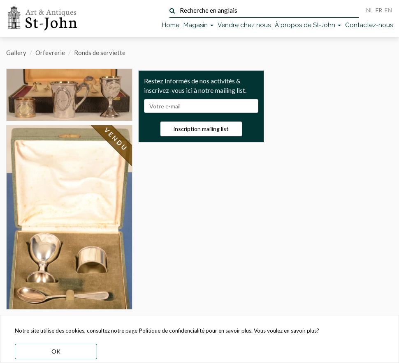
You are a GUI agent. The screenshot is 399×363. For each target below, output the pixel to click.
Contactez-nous (369, 25)
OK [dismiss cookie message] (55, 351)
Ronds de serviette (99, 52)
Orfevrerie (50, 52)
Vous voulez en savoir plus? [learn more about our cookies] (286, 330)
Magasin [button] (198, 25)
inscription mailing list (201, 128)
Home (170, 25)
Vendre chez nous (244, 25)
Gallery (16, 52)
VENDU (115, 139)
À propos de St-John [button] (308, 25)
